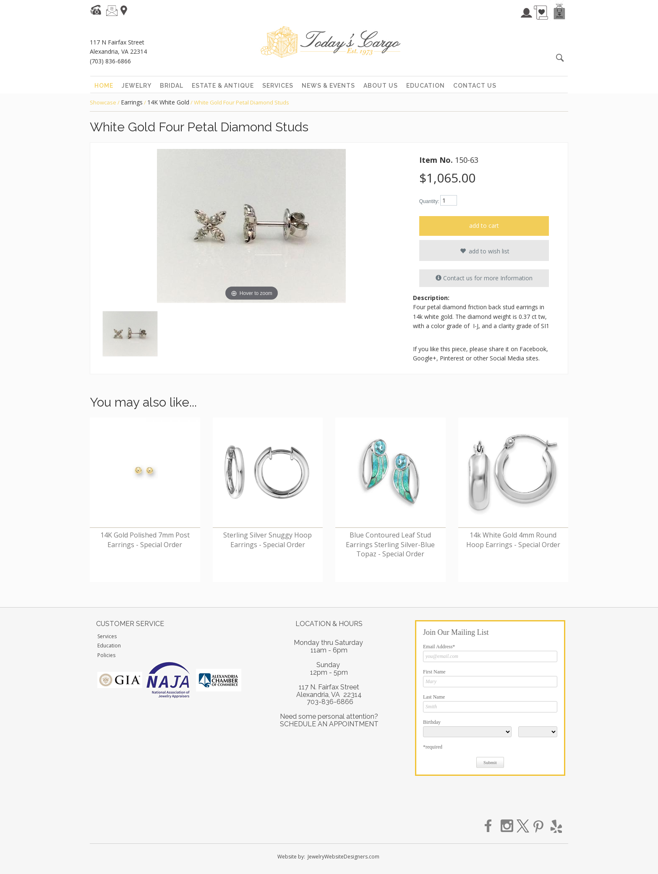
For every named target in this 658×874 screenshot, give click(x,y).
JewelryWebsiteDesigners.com (343, 856)
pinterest (539, 826)
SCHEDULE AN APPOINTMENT (329, 724)
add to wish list (484, 251)
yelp (555, 826)
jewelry (136, 85)
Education (109, 645)
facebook (491, 826)
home (103, 85)
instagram (507, 826)
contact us (474, 85)
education (425, 85)
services (277, 85)
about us (380, 85)
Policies (106, 655)
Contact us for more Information (484, 278)
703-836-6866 (330, 702)
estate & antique (223, 85)
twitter (523, 826)
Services (107, 636)
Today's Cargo (330, 42)
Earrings (132, 102)
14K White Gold (168, 102)
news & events (328, 85)
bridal (171, 85)
